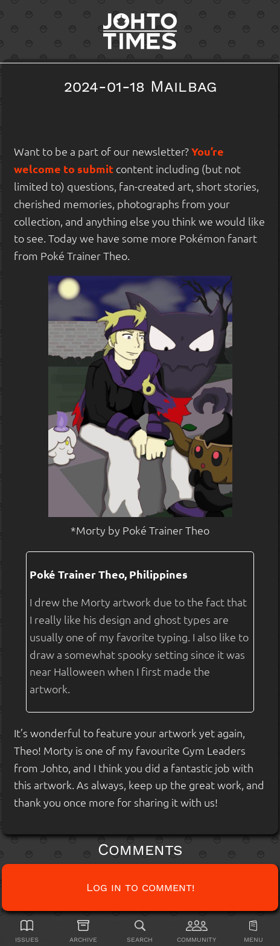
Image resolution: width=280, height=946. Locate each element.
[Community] (196, 931)
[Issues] (27, 931)
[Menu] (253, 931)
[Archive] (83, 931)
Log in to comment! (140, 887)
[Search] (140, 931)
